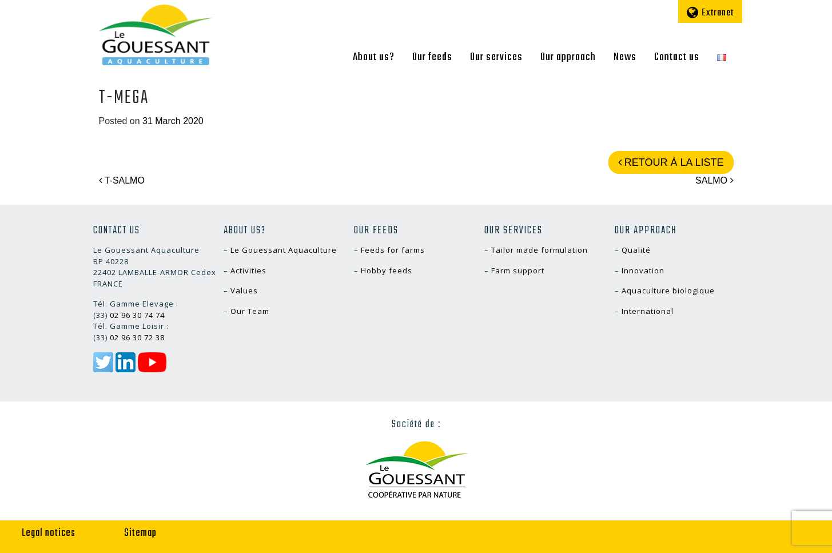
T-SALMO (122, 180)
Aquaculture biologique (668, 290)
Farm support (517, 270)
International (648, 311)
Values (244, 290)
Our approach (568, 57)
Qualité (636, 250)
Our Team (249, 311)
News (625, 57)
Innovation (643, 270)
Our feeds (432, 57)
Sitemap (140, 533)
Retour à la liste (671, 162)
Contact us (676, 57)
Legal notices (48, 533)
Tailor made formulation (539, 250)
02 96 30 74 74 (137, 315)
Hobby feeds (386, 270)
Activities (248, 270)
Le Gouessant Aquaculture (283, 250)
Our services (496, 57)
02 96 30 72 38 (137, 337)
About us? (374, 57)
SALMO (714, 180)
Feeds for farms (393, 250)
